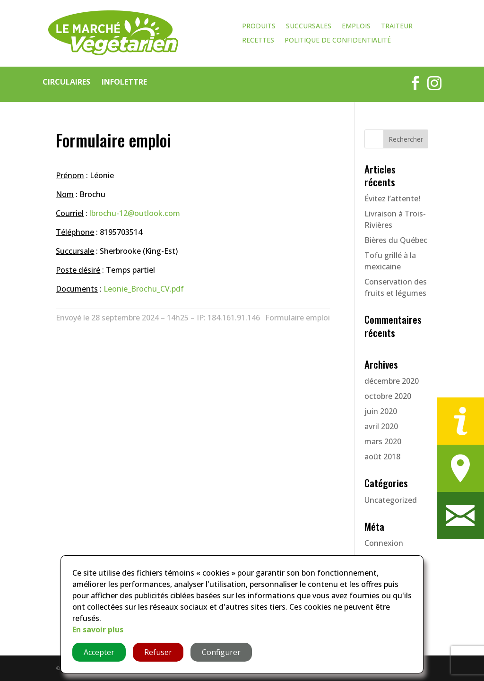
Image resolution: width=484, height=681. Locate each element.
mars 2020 (382, 441)
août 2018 (382, 456)
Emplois (356, 26)
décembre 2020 (391, 381)
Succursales (308, 26)
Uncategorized (390, 500)
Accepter (99, 652)
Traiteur (397, 26)
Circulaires (66, 82)
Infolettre (124, 82)
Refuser (158, 652)
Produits (259, 26)
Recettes (258, 40)
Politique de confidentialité (338, 40)
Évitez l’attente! (392, 198)
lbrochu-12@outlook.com (134, 213)
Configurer (221, 652)
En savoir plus (97, 629)
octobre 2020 (387, 396)
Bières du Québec (395, 240)
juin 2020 (380, 411)
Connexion (383, 543)
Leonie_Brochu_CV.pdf (144, 289)
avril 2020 (381, 426)
